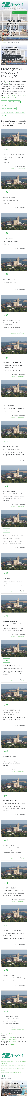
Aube (9, 95)
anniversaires (12, 1041)
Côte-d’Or (15, 95)
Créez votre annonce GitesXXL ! (18, 168)
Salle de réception (7, 112)
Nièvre (25, 95)
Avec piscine (20, 112)
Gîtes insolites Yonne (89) (9, 97)
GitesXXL (3, 42)
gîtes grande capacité (14, 1039)
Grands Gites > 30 (9, 108)
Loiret (20, 95)
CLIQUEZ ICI (16, 1092)
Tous (4, 102)
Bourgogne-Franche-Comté (12, 83)
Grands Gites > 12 (14, 102)
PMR (4, 115)
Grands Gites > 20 (8, 105)
